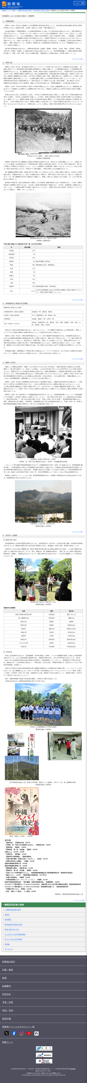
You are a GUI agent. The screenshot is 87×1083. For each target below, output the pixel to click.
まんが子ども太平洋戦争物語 (15, 934)
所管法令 (6, 994)
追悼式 (7, 915)
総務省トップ (6, 10)
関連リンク (7, 1042)
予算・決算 (7, 1002)
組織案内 (6, 986)
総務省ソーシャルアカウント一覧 (18, 1027)
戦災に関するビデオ (12, 929)
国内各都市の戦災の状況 (41, 10)
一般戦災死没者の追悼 (24, 10)
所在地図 (72, 1069)
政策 (13, 10)
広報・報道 (7, 970)
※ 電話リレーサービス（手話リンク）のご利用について (43, 1073)
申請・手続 (7, 1010)
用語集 (7, 944)
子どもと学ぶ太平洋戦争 (13, 939)
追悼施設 (8, 919)
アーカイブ (9, 949)
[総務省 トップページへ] (12, 4)
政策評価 (6, 1018)
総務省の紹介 (8, 961)
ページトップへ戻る (78, 58)
